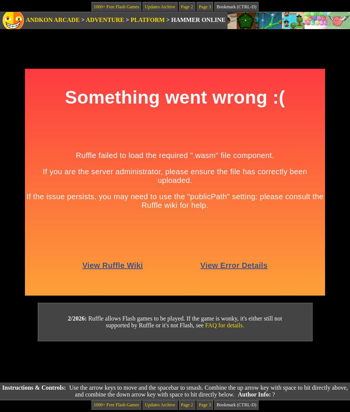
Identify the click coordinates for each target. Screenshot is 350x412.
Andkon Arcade (53, 20)
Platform (148, 20)
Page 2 (187, 6)
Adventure (105, 20)
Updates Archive (160, 6)
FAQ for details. (224, 325)
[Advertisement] (175, 362)
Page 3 (205, 6)
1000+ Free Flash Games (116, 6)
